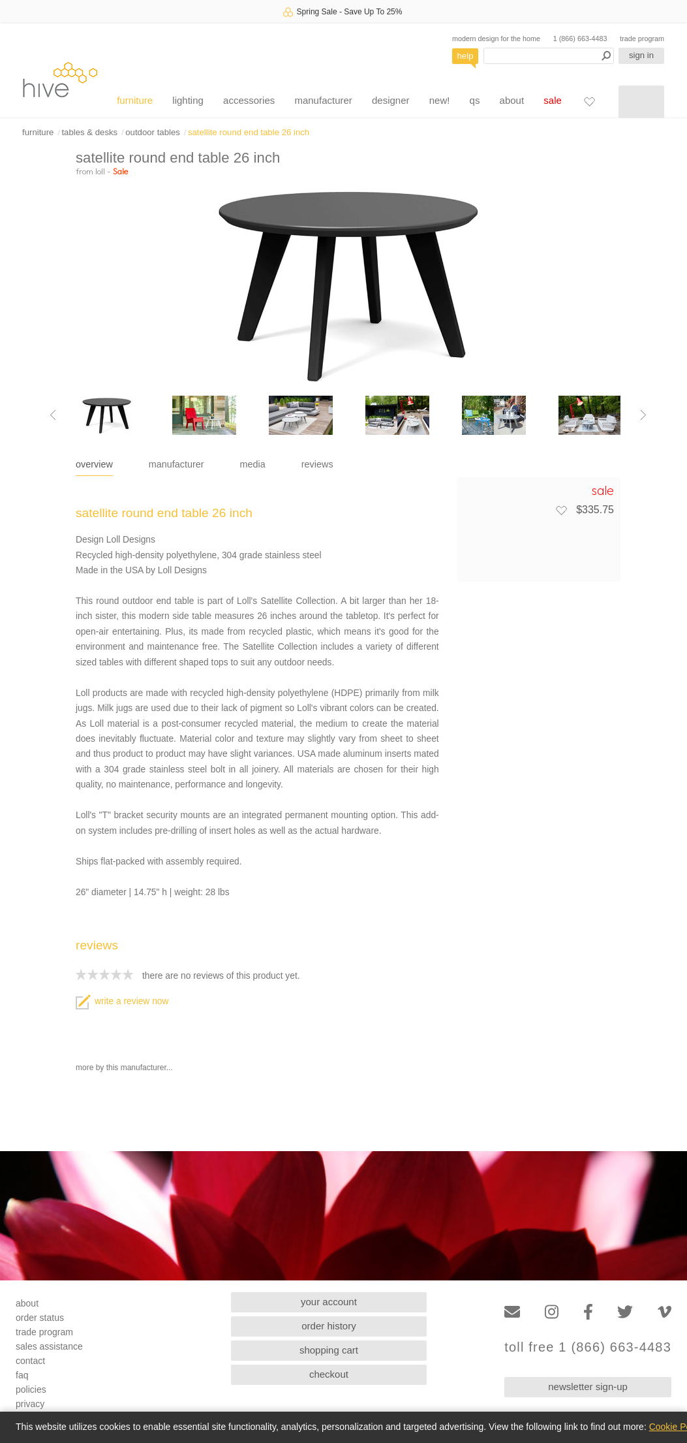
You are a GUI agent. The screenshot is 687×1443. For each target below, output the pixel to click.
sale (552, 100)
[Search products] (548, 56)
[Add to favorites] (561, 510)
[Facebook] (588, 1312)
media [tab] (253, 464)
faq (22, 1375)
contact (30, 1361)
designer (391, 100)
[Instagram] (551, 1312)
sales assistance (49, 1346)
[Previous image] (53, 415)
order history (328, 1325)
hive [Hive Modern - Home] (60, 79)
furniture (135, 100)
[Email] (512, 1312)
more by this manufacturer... (124, 1067)
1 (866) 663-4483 (580, 38)
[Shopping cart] (641, 102)
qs (475, 100)
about (512, 100)
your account (329, 1301)
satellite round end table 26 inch (248, 132)
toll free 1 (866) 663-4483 (587, 1347)
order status (40, 1317)
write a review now (122, 1001)
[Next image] (643, 415)
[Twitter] (625, 1312)
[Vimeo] (664, 1312)
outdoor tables (152, 132)
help (465, 56)
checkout (328, 1374)
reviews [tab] (317, 464)
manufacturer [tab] (176, 464)
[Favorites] (589, 101)
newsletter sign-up (588, 1386)
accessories (249, 100)
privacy (30, 1404)
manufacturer (323, 100)
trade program (642, 38)
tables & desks (89, 132)
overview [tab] (94, 464)
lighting (188, 100)
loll (100, 171)
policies (31, 1389)
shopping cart (328, 1350)
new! (439, 100)
